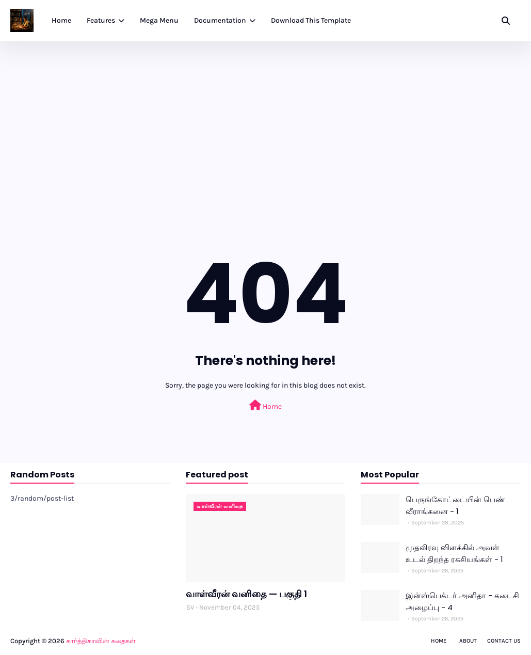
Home (265, 405)
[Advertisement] (265, 118)
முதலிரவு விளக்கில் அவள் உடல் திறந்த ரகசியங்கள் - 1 (454, 553)
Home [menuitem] (61, 20)
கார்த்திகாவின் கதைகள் (101, 641)
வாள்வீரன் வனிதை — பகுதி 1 (246, 593)
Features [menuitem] (101, 20)
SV (190, 607)
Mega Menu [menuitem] (159, 20)
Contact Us (504, 640)
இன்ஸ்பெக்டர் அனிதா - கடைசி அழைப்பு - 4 (462, 601)
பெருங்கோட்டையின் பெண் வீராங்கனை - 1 (455, 505)
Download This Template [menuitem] (311, 20)
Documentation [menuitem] (220, 20)
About (468, 640)
